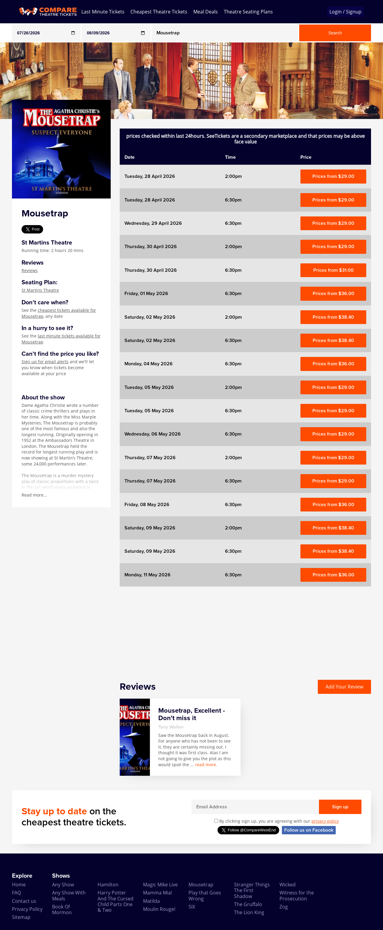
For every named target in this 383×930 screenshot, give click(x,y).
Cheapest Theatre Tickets (158, 11)
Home (19, 884)
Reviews (30, 270)
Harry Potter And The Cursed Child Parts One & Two (115, 901)
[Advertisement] (245, 628)
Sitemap (21, 917)
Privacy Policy (27, 909)
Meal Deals (205, 11)
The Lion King (249, 912)
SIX (192, 906)
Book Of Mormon (62, 909)
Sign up (340, 807)
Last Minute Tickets (102, 11)
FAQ (16, 892)
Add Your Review (344, 686)
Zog (283, 906)
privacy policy (325, 821)
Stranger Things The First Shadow (252, 890)
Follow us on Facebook (308, 830)
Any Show (63, 884)
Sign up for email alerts (45, 361)
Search (335, 32)
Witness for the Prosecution (296, 895)
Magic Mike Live (160, 884)
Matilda (151, 901)
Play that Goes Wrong (205, 895)
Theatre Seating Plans (248, 11)
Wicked (287, 884)
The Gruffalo (248, 904)
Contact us (24, 901)
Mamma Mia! (157, 892)
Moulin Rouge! (159, 909)
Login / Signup (345, 11)
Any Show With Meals (69, 895)
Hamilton (108, 884)
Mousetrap (201, 884)
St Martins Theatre (40, 290)
